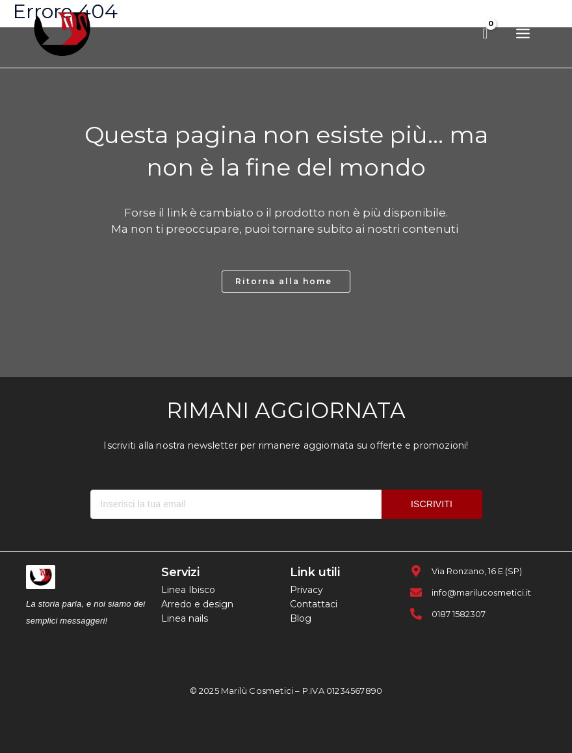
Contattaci (313, 604)
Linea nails (184, 618)
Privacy (306, 590)
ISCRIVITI (431, 504)
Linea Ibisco (188, 590)
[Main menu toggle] (523, 34)
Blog (300, 618)
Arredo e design (197, 604)
